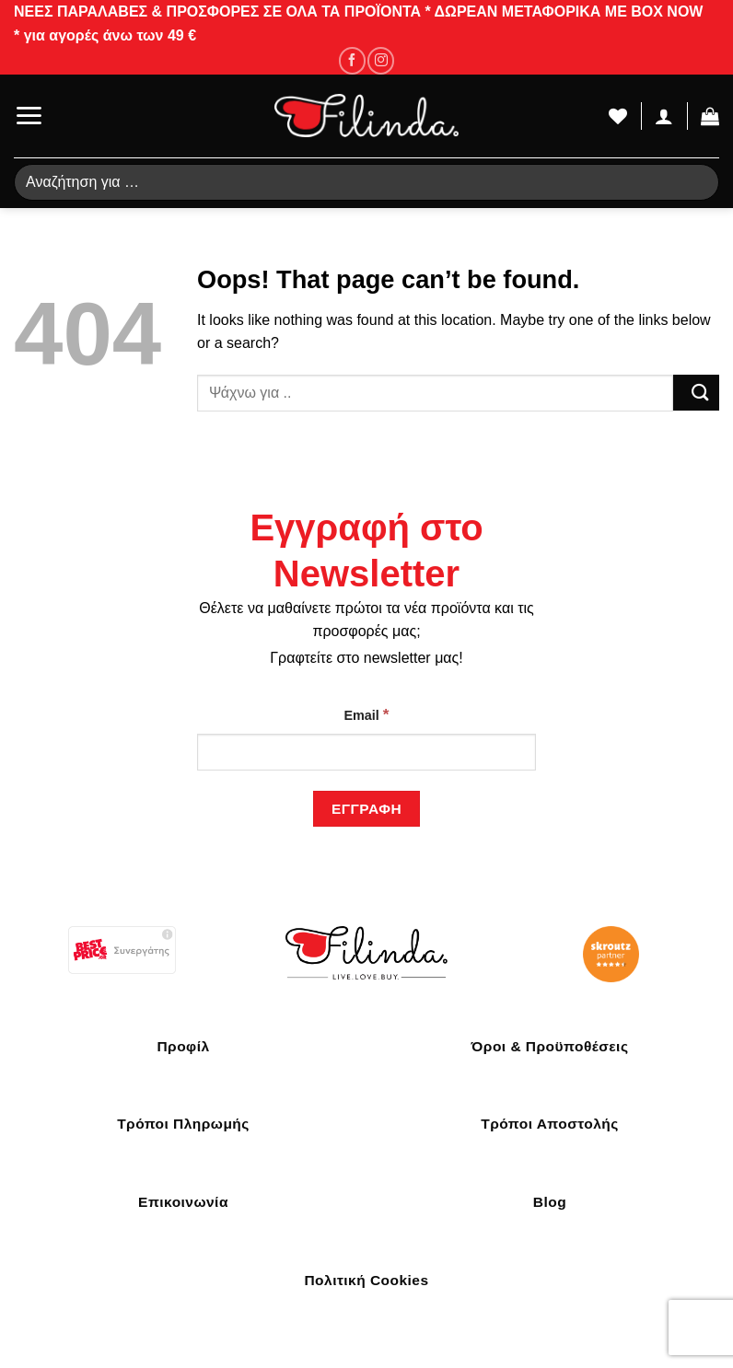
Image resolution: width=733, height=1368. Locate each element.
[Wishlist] (618, 116)
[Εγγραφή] (366, 809)
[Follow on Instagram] (380, 60)
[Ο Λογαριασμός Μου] (664, 116)
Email (366, 714)
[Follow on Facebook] (352, 60)
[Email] (366, 752)
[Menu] (28, 115)
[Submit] (696, 393)
